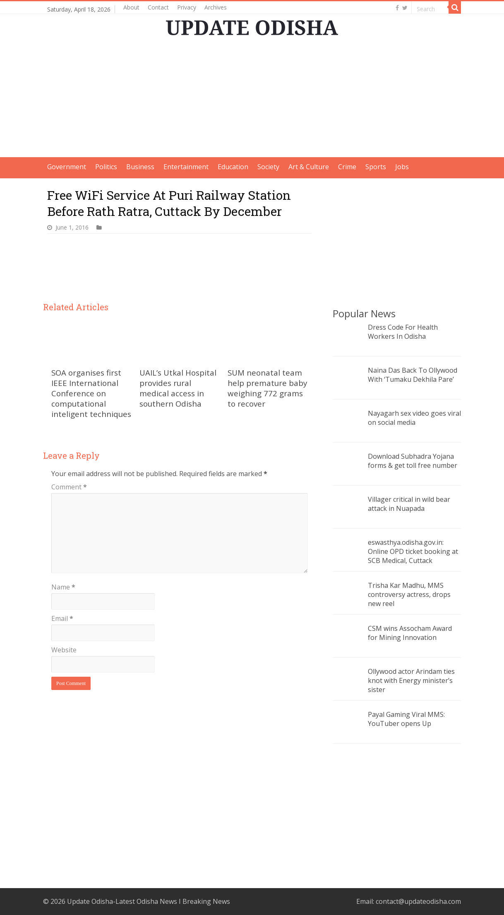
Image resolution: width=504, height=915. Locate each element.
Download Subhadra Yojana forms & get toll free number (412, 461)
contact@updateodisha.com (418, 901)
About (131, 7)
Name (63, 587)
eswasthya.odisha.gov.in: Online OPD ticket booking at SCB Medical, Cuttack (413, 551)
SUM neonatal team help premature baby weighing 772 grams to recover (267, 388)
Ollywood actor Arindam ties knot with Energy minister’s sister (411, 680)
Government (66, 166)
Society (268, 166)
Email (62, 618)
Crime (347, 166)
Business (140, 166)
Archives (215, 7)
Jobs (402, 166)
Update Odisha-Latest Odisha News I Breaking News (148, 901)
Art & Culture (308, 166)
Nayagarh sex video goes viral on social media (414, 418)
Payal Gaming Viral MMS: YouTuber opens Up (406, 719)
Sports (375, 166)
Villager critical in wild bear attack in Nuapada (409, 504)
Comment (69, 486)
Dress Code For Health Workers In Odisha (403, 332)
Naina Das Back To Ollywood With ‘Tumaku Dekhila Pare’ (412, 375)
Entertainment (186, 166)
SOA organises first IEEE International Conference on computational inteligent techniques (91, 393)
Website (64, 649)
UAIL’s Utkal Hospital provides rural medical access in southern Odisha (177, 388)
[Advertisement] (252, 99)
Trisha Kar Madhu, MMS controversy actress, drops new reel (409, 594)
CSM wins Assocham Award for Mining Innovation (410, 633)
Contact (158, 7)
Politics (106, 166)
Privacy (186, 7)
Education (233, 166)
